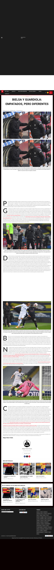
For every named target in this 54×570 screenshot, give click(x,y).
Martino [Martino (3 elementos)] (42, 523)
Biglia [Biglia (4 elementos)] (41, 515)
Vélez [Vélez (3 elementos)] (38, 533)
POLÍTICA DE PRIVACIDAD (11, 535)
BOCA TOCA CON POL (40, 476)
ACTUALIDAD (23, 96)
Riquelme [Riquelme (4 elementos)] (46, 528)
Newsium (35, 537)
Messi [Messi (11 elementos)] (47, 525)
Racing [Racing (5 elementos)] (38, 528)
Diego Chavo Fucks (7, 110)
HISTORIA (21, 489)
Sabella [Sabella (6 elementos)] (41, 530)
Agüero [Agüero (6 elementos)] (38, 511)
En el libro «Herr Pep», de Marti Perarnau (13, 215)
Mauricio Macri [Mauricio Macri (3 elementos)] (39, 525)
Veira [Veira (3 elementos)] (49, 532)
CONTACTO (7, 93)
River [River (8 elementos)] (50, 528)
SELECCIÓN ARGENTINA (22, 91)
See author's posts (27, 453)
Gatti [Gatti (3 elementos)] (45, 520)
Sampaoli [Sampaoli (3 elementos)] (45, 530)
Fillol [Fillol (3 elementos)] (45, 518)
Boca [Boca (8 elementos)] (47, 515)
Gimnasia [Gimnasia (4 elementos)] (49, 520)
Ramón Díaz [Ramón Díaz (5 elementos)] (42, 528)
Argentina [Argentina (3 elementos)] (45, 511)
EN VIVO (51, 93)
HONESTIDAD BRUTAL (45, 499)
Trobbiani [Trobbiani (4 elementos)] (46, 532)
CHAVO (40, 91)
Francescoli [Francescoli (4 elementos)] (49, 518)
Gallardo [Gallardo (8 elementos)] (38, 520)
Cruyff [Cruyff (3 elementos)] (38, 518)
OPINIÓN (30, 96)
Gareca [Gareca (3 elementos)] (42, 520)
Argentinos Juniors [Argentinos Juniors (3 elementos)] (40, 513)
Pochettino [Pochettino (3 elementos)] (50, 527)
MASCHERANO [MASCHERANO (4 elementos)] (47, 523)
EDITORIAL (7, 91)
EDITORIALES (27, 96)
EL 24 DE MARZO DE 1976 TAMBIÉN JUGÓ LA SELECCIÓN (26, 477)
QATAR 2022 (4, 491)
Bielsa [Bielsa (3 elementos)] (38, 515)
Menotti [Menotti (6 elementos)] (44, 525)
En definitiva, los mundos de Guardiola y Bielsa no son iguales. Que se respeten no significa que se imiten (20, 425)
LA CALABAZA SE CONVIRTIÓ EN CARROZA (7, 500)
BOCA (33, 488)
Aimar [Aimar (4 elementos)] (41, 511)
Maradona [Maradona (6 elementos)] (38, 523)
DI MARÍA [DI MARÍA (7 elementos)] (41, 518)
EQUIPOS (13, 91)
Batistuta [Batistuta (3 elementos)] (49, 513)
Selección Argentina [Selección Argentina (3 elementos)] (40, 532)
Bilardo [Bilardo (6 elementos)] (44, 515)
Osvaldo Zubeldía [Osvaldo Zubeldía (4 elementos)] (39, 527)
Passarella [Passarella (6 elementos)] (45, 527)
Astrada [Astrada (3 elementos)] (45, 513)
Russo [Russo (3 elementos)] (38, 530)
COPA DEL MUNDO (32, 91)
